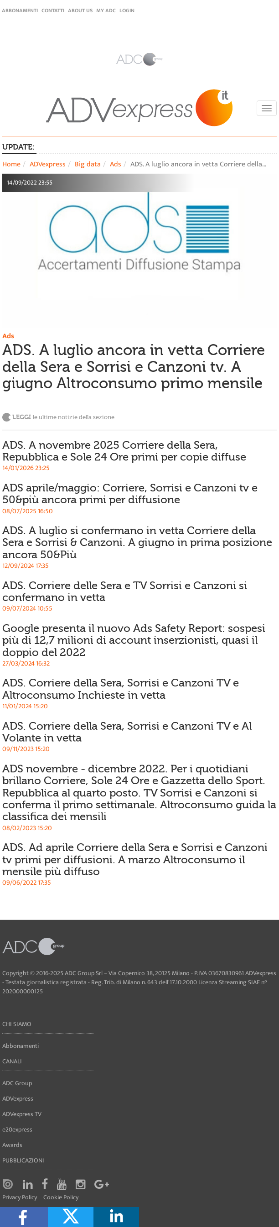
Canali (12, 1061)
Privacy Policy (19, 1197)
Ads (115, 164)
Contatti (52, 10)
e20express (17, 1129)
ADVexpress (48, 164)
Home (11, 164)
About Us (80, 10)
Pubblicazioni (23, 1160)
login (126, 10)
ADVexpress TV (21, 1114)
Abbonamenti (20, 10)
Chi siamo (16, 1024)
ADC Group (17, 1083)
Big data (88, 164)
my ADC (106, 10)
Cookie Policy (60, 1197)
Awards (12, 1145)
